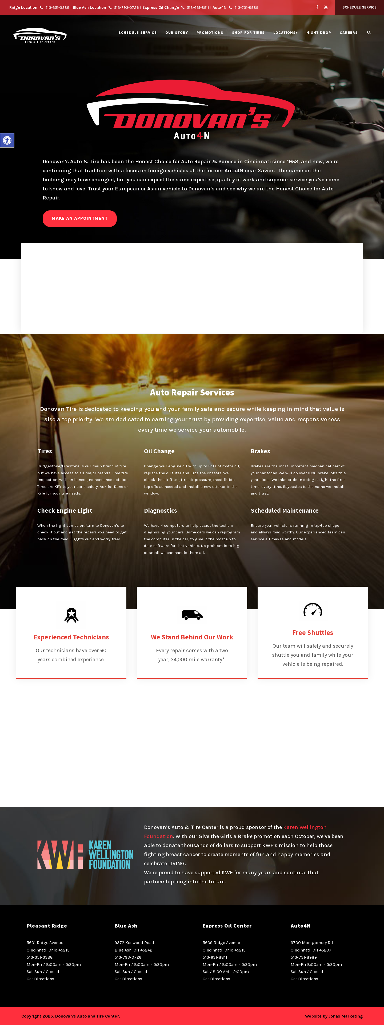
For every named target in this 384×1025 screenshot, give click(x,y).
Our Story (176, 33)
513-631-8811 (215, 957)
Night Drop (318, 33)
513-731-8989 (304, 957)
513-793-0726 (128, 957)
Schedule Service (359, 7)
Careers (349, 33)
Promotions (210, 33)
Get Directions (40, 978)
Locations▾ (285, 33)
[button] (7, 140)
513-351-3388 (40, 957)
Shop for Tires (248, 33)
